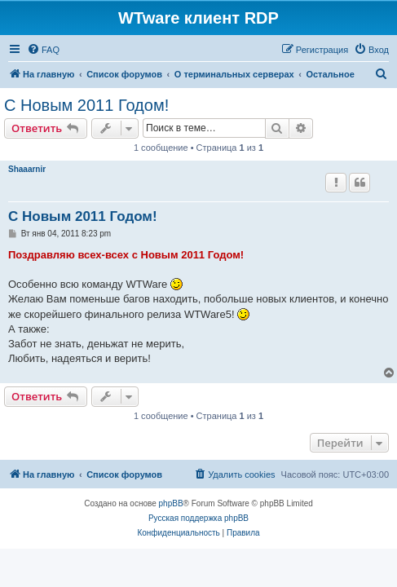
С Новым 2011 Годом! (86, 105)
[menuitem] (43, 50)
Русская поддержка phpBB (198, 518)
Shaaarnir (27, 169)
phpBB (171, 503)
